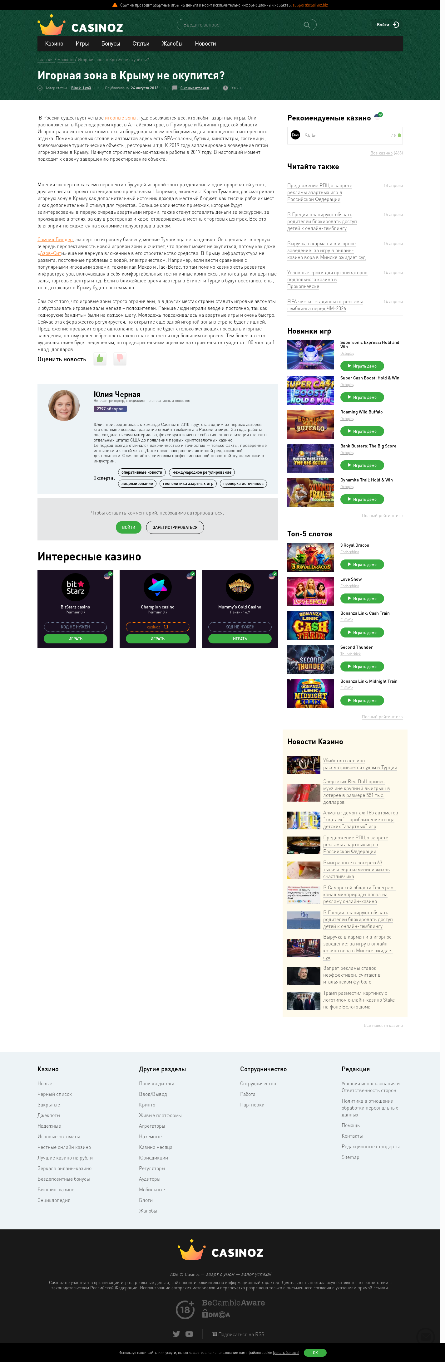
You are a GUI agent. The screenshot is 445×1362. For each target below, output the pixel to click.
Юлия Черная (117, 396)
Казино (54, 45)
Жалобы (172, 45)
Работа (247, 1096)
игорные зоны (120, 120)
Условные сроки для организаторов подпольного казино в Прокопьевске (327, 281)
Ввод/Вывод (153, 1096)
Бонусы (110, 45)
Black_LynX (81, 90)
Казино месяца (155, 1149)
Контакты (352, 1138)
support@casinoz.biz (310, 4)
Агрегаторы (152, 1128)
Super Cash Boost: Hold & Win (369, 380)
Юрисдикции (153, 1160)
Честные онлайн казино (64, 1149)
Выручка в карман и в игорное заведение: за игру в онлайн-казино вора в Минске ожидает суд (326, 252)
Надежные (49, 1128)
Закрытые (48, 1107)
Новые (44, 1085)
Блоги (146, 1202)
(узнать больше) (286, 1352)
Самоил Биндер (55, 241)
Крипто (147, 1107)
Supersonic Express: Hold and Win (369, 346)
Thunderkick (350, 656)
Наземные (150, 1138)
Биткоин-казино (55, 1192)
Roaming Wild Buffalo (361, 414)
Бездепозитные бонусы (63, 1181)
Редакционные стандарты (371, 1148)
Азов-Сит (50, 255)
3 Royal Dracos (354, 547)
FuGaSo (346, 622)
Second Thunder (356, 649)
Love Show (351, 581)
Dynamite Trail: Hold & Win (366, 482)
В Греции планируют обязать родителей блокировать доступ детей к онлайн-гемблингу (322, 223)
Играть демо (365, 368)
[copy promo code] (165, 629)
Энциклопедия (53, 1202)
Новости (205, 45)
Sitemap (350, 1159)
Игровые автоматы (58, 1138)
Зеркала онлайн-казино (64, 1170)
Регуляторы (152, 1170)
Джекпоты (48, 1117)
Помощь (351, 1127)
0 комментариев (194, 90)
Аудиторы (150, 1181)
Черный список (54, 1096)
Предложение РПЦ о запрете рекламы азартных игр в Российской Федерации (319, 194)
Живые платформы (160, 1117)
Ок (315, 1352)
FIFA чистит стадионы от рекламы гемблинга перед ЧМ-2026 (325, 307)
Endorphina (349, 554)
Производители (156, 1085)
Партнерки (252, 1107)
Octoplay (347, 355)
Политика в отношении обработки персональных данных (370, 1110)
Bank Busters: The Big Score (368, 448)
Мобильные (152, 1192)
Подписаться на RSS (240, 1337)
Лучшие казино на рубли (65, 1160)
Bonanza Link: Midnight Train (369, 683)
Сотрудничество (258, 1085)
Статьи (140, 45)
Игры (82, 45)
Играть (75, 640)
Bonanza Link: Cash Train (365, 615)
